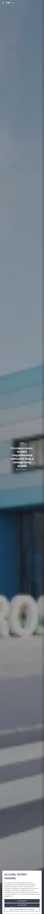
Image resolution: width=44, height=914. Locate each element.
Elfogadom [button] (22, 901)
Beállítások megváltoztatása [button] (22, 909)
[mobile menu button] (3, 2)
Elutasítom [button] (22, 905)
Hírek (22, 443)
